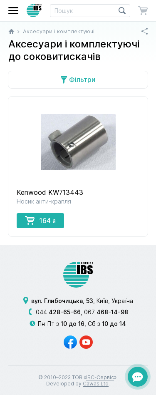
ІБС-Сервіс (100, 377)
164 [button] (40, 220)
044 (58, 312)
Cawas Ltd (96, 383)
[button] (13, 10)
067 (106, 312)
